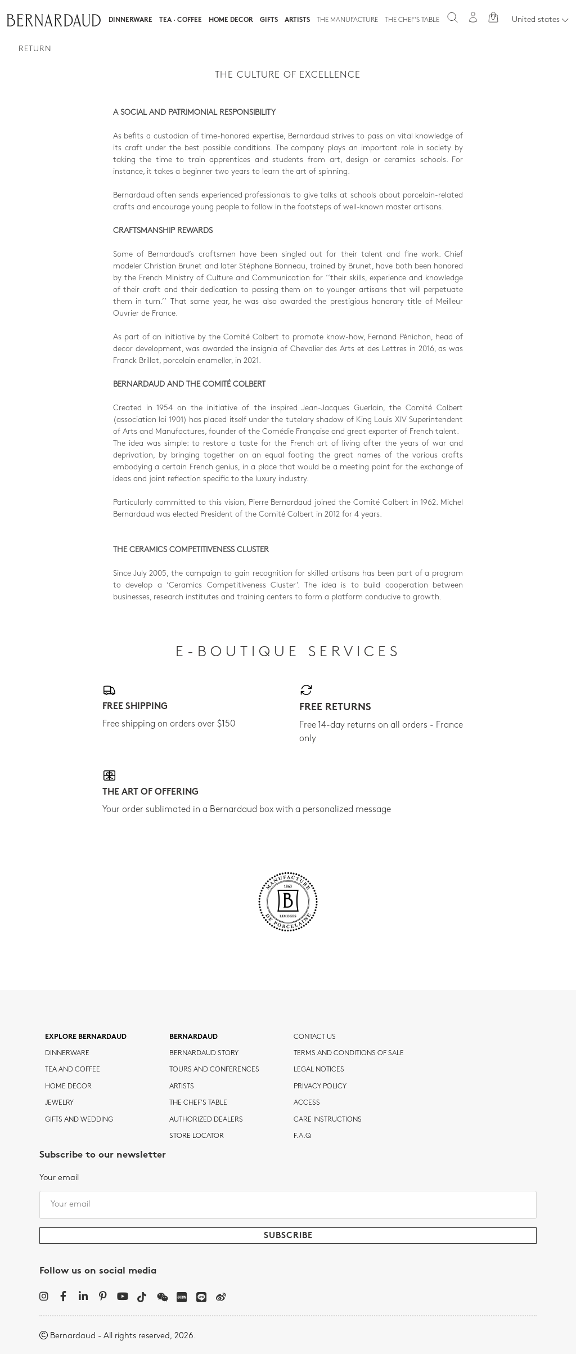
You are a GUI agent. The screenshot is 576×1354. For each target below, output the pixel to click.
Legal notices (319, 1069)
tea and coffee (72, 1069)
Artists (297, 20)
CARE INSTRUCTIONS (328, 1120)
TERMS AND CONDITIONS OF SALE (349, 1053)
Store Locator (196, 1136)
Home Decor (231, 20)
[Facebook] (63, 1296)
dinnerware (67, 1053)
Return (35, 49)
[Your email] (288, 1205)
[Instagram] (43, 1296)
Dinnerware (130, 20)
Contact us (315, 1037)
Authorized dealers (206, 1120)
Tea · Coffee (180, 20)
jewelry (59, 1103)
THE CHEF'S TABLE (198, 1103)
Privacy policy (320, 1086)
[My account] (473, 17)
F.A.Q (302, 1136)
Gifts (269, 20)
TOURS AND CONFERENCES (214, 1069)
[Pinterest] (102, 1296)
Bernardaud (193, 1037)
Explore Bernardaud (86, 1037)
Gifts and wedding (79, 1120)
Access (307, 1103)
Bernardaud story (203, 1053)
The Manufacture (347, 20)
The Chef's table (412, 20)
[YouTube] (122, 1296)
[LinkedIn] (83, 1296)
